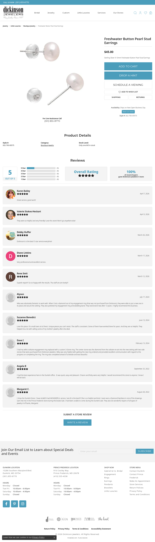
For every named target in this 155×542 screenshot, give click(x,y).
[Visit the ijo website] (76, 519)
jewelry (5, 26)
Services (101, 13)
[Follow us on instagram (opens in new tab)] (22, 503)
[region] (52, 73)
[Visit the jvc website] (89, 519)
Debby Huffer (24, 232)
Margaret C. (23, 389)
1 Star (23, 179)
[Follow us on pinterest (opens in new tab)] (14, 503)
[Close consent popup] (54, 537)
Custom (66, 13)
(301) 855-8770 (52, 121)
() (58, 168)
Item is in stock (128, 112)
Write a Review (77, 422)
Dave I (20, 340)
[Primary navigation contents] (78, 13)
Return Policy (49, 529)
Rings (106, 477)
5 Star (23, 168)
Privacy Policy (136, 491)
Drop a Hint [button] (128, 75)
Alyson (20, 294)
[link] (16, 2)
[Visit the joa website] (50, 519)
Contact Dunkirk (137, 471)
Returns (140, 97)
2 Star (23, 176)
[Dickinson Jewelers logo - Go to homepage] (13, 13)
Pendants (108, 484)
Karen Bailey (23, 191)
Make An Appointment (140, 481)
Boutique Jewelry (29, 26)
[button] (135, 12)
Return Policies (136, 487)
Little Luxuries (83, 13)
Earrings (108, 481)
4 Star (23, 171)
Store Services (136, 484)
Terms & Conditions (80, 529)
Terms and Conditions (140, 494)
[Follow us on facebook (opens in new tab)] (6, 503)
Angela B (21, 366)
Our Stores (118, 13)
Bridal (37, 13)
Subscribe (144, 451)
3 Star (23, 173)
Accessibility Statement (101, 529)
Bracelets (108, 487)
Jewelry (50, 13)
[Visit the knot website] (103, 519)
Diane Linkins (24, 252)
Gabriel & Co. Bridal (113, 471)
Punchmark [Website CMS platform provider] (83, 538)
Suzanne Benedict (26, 317)
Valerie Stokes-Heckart (29, 211)
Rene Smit (22, 273)
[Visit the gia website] (62, 519)
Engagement (110, 474)
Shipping (116, 97)
